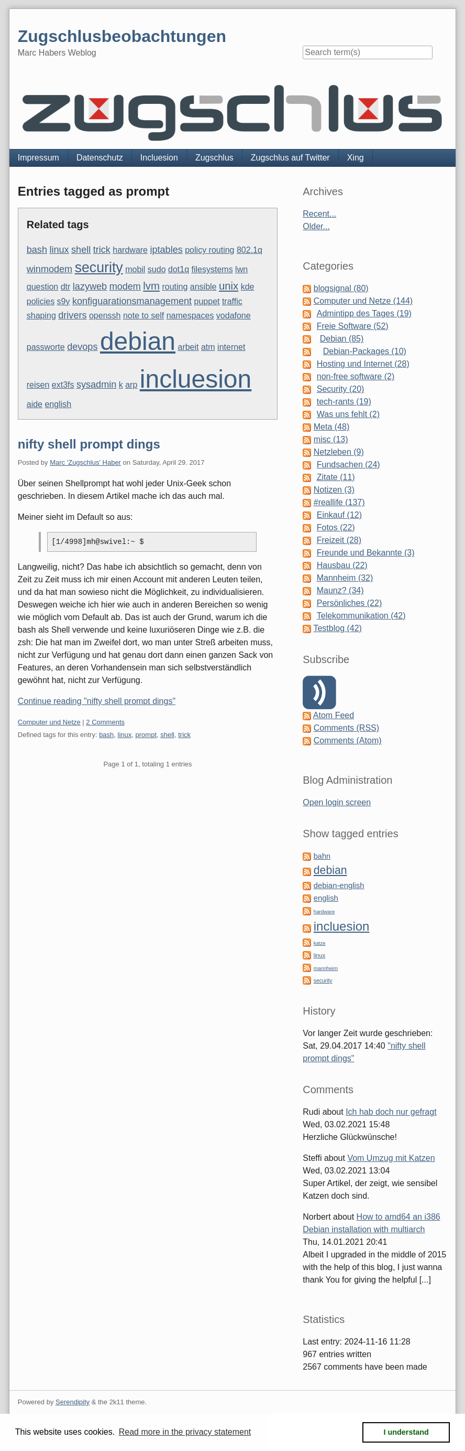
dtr (66, 286)
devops (82, 347)
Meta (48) (331, 426)
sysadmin (96, 384)
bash (37, 249)
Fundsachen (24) (348, 464)
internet (231, 347)
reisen (38, 384)
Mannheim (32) (345, 577)
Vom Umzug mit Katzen (391, 1158)
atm (208, 347)
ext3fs (63, 384)
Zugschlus (214, 157)
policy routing (209, 250)
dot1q (178, 269)
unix (228, 286)
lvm (151, 286)
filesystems (212, 269)
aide (34, 404)
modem (125, 286)
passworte (46, 347)
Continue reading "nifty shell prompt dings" (96, 701)
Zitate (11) (336, 477)
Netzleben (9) (339, 451)
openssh (105, 315)
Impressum (38, 157)
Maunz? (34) (340, 590)
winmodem (49, 269)
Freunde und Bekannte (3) (366, 552)
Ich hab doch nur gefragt (391, 1111)
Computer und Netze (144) (363, 300)
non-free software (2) (356, 376)
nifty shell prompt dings (89, 444)
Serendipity (73, 1402)
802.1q (249, 250)
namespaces (190, 315)
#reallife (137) (339, 502)
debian (137, 341)
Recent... (319, 213)
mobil (135, 269)
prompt (146, 735)
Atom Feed (333, 715)
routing (174, 286)
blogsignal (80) (341, 288)
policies (40, 301)
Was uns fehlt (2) (348, 414)
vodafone (233, 315)
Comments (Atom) (348, 740)
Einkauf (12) (339, 514)
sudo (157, 269)
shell (81, 249)
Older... (316, 226)
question (43, 286)
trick (101, 249)
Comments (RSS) (346, 727)
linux (59, 249)
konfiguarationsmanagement (132, 301)
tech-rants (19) (344, 401)
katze (320, 943)
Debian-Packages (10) (364, 351)
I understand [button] (406, 1432)
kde (247, 286)
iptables (166, 249)
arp (131, 384)
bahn (322, 856)
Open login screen (337, 802)
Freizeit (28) (339, 540)
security (99, 267)
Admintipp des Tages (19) (364, 313)
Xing (355, 157)
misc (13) (331, 439)
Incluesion (159, 157)
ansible (203, 286)
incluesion (195, 379)
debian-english (339, 885)
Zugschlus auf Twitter (290, 157)
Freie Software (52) (353, 326)
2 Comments (105, 722)
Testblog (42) (337, 628)
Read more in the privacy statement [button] (185, 1431)
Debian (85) (342, 338)
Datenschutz (99, 157)
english (58, 404)
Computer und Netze (49, 722)
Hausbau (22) (342, 565)
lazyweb (90, 286)
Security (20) (340, 389)
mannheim (326, 968)
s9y (63, 301)
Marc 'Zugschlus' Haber (85, 462)
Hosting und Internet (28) (363, 363)
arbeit (188, 347)
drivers (72, 315)
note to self (143, 315)
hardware (130, 250)
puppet (207, 301)
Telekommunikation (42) (361, 615)
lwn (241, 269)
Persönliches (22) (349, 603)
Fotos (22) (336, 527)
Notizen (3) (334, 489)
